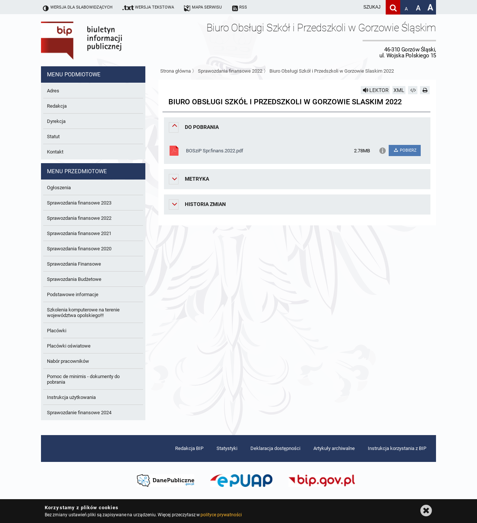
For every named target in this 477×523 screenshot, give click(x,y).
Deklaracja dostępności (275, 448)
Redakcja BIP (189, 448)
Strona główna (175, 71)
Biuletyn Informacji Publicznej (102, 40)
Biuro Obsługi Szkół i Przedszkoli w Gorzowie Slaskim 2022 (331, 71)
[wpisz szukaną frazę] (353, 7)
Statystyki (227, 448)
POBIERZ (404, 150)
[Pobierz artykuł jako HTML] (413, 90)
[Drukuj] (425, 90)
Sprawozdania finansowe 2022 (230, 71)
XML (399, 90)
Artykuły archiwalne (334, 448)
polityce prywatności (220, 514)
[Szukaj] (393, 7)
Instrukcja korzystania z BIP (397, 448)
